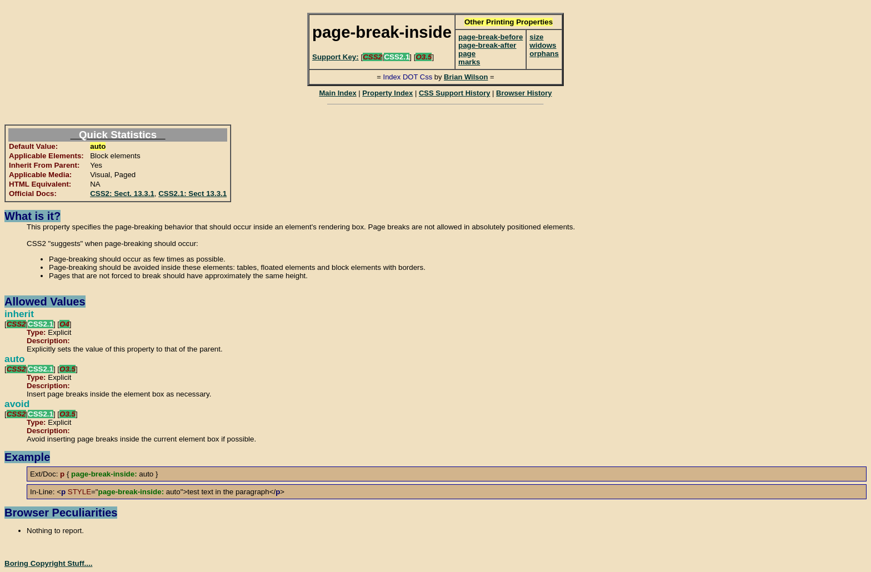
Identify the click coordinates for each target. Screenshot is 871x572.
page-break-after (487, 45)
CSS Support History (454, 93)
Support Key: (335, 57)
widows (542, 45)
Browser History (524, 93)
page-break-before (490, 37)
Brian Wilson (466, 77)
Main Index (337, 93)
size (536, 37)
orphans (544, 53)
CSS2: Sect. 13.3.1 (122, 193)
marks (469, 62)
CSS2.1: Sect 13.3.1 (192, 193)
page (466, 53)
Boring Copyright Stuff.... (48, 563)
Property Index (387, 93)
